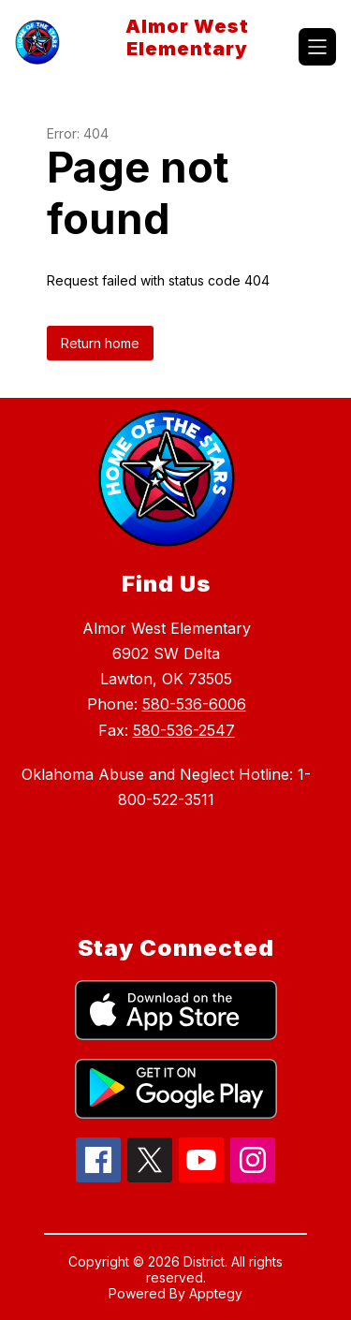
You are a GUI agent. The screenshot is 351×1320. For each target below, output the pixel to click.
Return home (100, 343)
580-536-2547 (184, 730)
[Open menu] (317, 47)
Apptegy (215, 1293)
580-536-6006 (194, 704)
